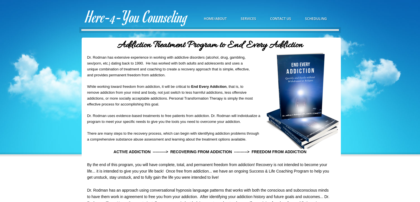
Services (248, 18)
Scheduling (316, 18)
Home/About (215, 18)
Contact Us (280, 18)
